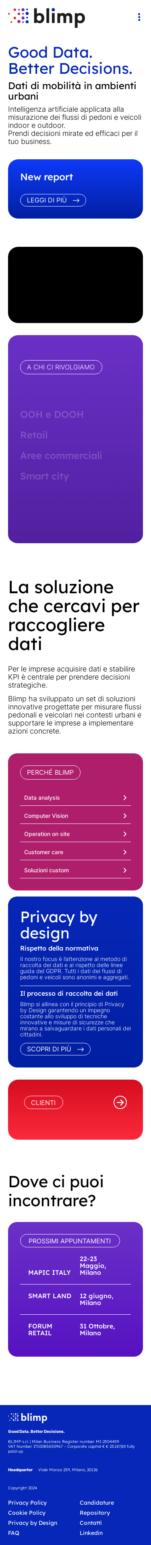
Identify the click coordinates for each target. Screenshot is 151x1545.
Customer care (43, 852)
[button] (75, 797)
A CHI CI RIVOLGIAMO (61, 367)
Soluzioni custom (46, 870)
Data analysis (42, 797)
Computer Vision (46, 815)
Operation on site (47, 833)
